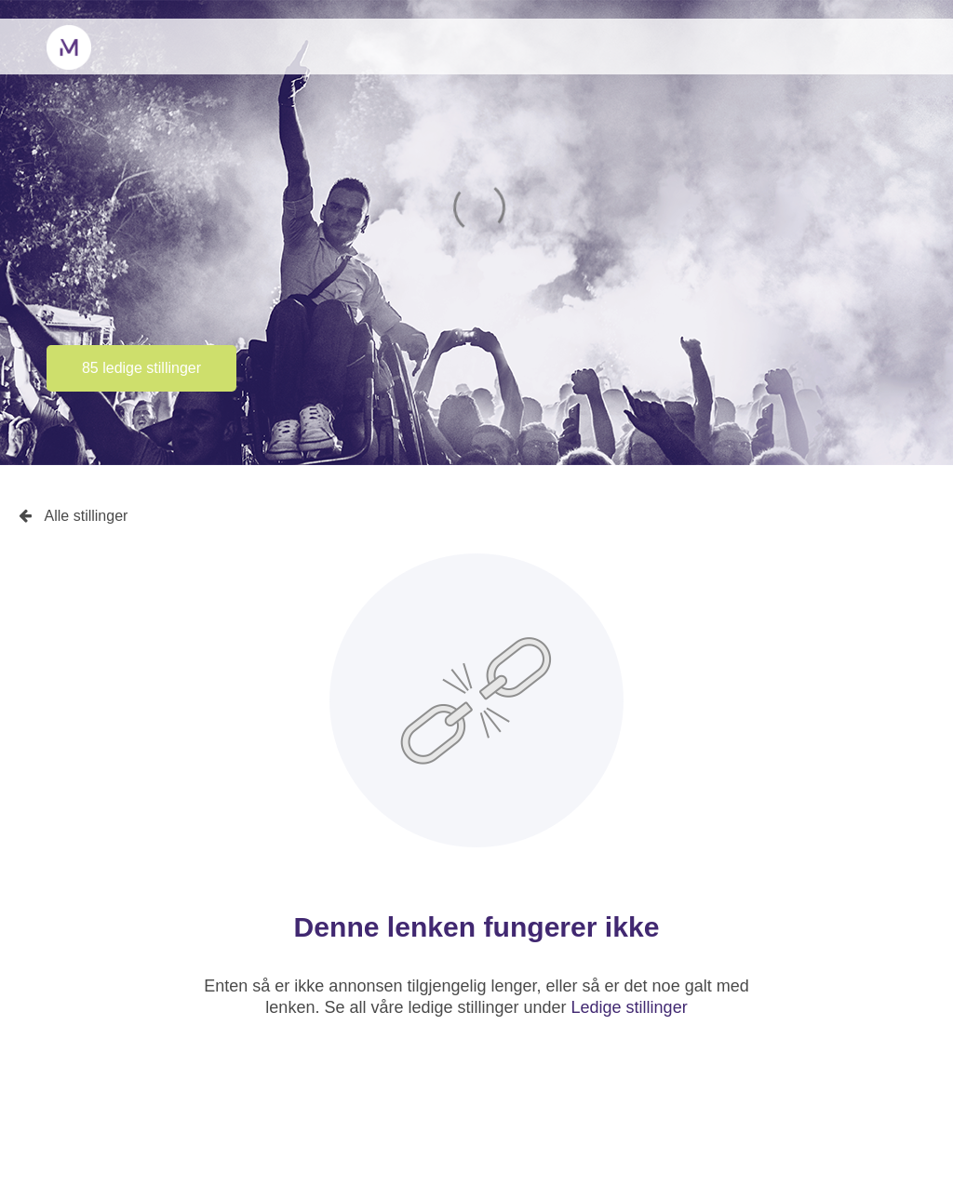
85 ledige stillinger (141, 368)
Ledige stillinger (629, 1007)
